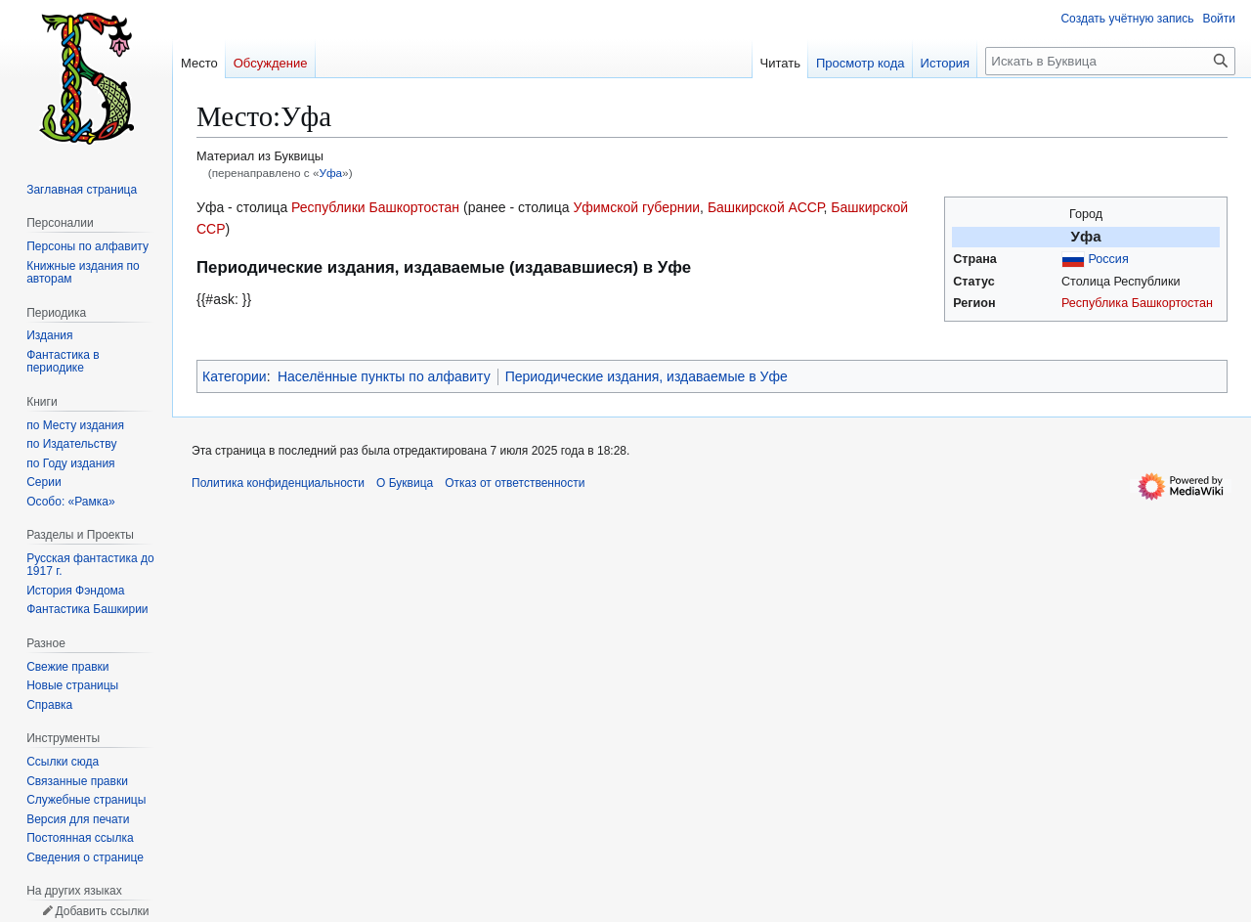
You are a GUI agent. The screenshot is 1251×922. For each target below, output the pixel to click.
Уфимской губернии (636, 207)
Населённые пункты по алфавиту (384, 376)
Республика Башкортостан (1137, 303)
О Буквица (404, 483)
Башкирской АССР (766, 207)
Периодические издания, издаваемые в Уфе (646, 376)
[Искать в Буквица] (1110, 61)
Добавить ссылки (102, 911)
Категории (234, 376)
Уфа (330, 172)
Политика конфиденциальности (278, 483)
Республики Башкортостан (375, 207)
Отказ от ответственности (514, 483)
